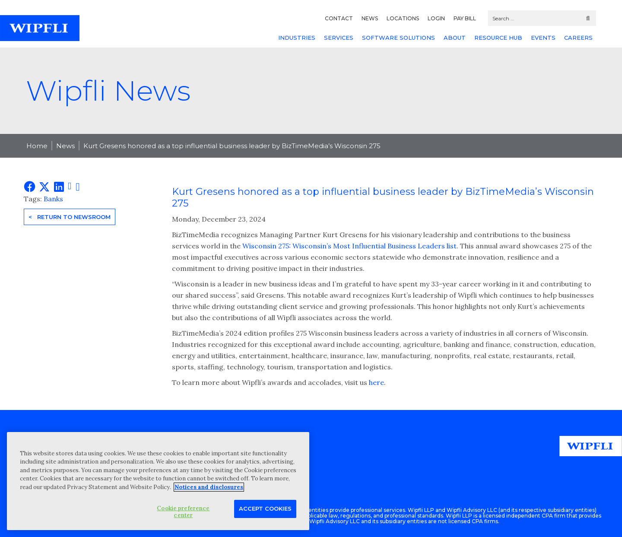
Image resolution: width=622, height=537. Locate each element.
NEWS (370, 18)
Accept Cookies (265, 508)
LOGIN (436, 18)
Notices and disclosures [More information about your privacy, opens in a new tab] (209, 487)
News (65, 146)
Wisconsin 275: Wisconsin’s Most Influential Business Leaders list (349, 245)
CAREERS (578, 37)
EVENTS (543, 37)
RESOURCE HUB (498, 37)
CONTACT (339, 18)
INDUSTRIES (296, 37)
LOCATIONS (403, 18)
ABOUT (455, 37)
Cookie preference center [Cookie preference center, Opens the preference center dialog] (183, 512)
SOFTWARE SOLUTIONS (398, 37)
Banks (53, 198)
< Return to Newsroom (70, 216)
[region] (158, 481)
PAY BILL (465, 18)
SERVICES (338, 37)
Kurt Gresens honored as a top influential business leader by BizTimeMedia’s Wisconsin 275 (232, 146)
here (376, 382)
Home (37, 146)
